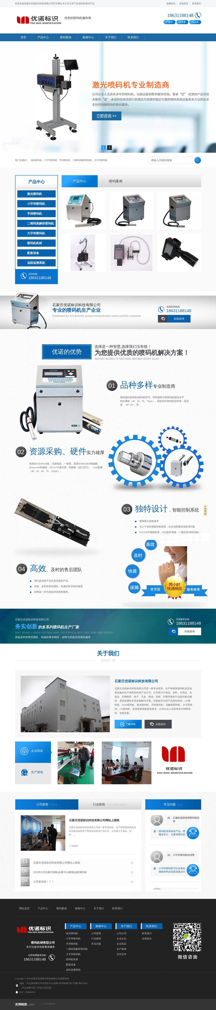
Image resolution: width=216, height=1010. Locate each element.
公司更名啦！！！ (43, 881)
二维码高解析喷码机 (82, 160)
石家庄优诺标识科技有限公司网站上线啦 (94, 820)
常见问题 (96, 943)
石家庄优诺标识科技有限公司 (136, 681)
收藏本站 (171, 3)
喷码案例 (115, 181)
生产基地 (121, 949)
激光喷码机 (36, 160)
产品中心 (36, 181)
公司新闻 (96, 933)
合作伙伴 (121, 954)
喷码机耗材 (34, 243)
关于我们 (108, 653)
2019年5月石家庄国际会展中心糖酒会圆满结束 (60, 872)
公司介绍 (121, 933)
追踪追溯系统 (36, 262)
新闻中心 (80, 908)
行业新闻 (96, 938)
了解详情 (130, 724)
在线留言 (183, 3)
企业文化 (121, 938)
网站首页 (24, 908)
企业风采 (121, 943)
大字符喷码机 (101, 160)
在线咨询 (179, 318)
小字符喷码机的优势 (184, 856)
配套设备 (33, 253)
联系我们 (196, 3)
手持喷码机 (64, 160)
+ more (73, 845)
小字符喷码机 (50, 160)
